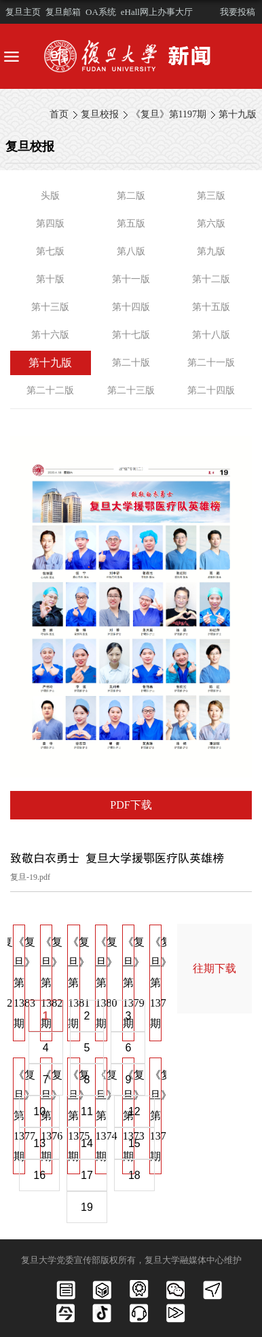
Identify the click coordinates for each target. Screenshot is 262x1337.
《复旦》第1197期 (168, 114)
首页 (59, 114)
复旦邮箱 (63, 12)
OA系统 (101, 12)
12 (134, 1111)
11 (87, 1111)
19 (87, 1207)
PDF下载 (130, 805)
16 (39, 1175)
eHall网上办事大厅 (157, 12)
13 (39, 1143)
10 (39, 1111)
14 (87, 1143)
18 (134, 1175)
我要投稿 (237, 12)
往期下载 (214, 968)
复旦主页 (23, 12)
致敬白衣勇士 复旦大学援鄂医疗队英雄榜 (117, 858)
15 (134, 1143)
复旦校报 (100, 114)
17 (87, 1175)
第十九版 (238, 114)
